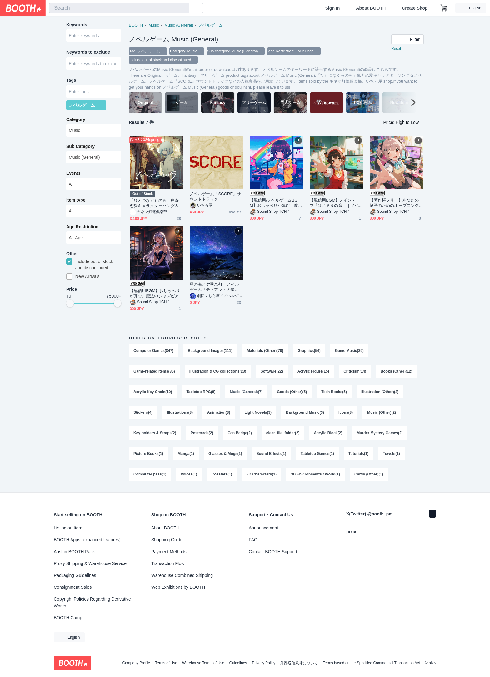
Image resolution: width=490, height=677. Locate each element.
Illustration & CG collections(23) (217, 371)
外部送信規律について (299, 663)
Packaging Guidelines (75, 575)
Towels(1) (391, 453)
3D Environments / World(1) (315, 474)
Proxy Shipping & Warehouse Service (90, 563)
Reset (396, 48)
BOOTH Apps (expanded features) (87, 539)
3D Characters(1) (262, 474)
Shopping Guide (166, 539)
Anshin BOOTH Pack (74, 551)
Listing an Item (68, 527)
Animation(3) (218, 412)
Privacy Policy (263, 663)
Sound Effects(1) (271, 453)
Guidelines (238, 663)
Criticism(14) (354, 371)
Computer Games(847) (153, 350)
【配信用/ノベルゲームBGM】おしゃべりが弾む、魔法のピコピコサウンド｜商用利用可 (276, 203)
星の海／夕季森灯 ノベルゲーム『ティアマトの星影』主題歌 (214, 287)
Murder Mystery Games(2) (379, 433)
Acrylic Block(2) (328, 433)
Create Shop (415, 8)
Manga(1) (186, 453)
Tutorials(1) (358, 453)
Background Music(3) (305, 412)
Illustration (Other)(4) (379, 392)
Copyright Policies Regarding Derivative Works (92, 602)
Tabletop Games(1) (317, 453)
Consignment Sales (73, 587)
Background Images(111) (210, 350)
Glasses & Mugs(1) (225, 453)
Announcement (263, 527)
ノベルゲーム (210, 25)
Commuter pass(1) (149, 474)
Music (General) (178, 25)
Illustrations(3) (180, 412)
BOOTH (136, 25)
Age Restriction (82, 227)
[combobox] (119, 8)
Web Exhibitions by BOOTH (178, 587)
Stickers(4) (142, 412)
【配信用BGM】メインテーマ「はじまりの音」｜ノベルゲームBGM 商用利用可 (335, 203)
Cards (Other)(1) (368, 474)
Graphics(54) (309, 350)
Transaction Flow (167, 563)
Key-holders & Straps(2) (154, 433)
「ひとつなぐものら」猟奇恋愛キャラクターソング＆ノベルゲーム (154, 203)
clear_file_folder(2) (283, 433)
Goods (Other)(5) (292, 392)
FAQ (253, 539)
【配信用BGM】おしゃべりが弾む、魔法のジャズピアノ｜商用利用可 (155, 293)
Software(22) (272, 371)
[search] (183, 8)
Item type (75, 200)
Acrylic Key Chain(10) (152, 392)
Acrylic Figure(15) (313, 371)
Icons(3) (345, 412)
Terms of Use (166, 663)
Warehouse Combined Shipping (182, 575)
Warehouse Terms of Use (203, 663)
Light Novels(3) (258, 412)
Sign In (332, 8)
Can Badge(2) (240, 433)
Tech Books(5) (334, 392)
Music (153, 25)
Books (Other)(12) (396, 371)
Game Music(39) (349, 350)
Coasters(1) (222, 474)
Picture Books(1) (148, 453)
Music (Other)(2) (381, 412)
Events (73, 173)
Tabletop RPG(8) (200, 392)
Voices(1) (189, 474)
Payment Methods (169, 551)
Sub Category (80, 146)
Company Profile (136, 663)
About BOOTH (371, 8)
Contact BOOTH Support (273, 551)
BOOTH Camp (68, 617)
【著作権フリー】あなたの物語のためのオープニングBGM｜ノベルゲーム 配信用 (396, 203)
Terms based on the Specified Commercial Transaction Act (371, 663)
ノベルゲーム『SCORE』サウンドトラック (215, 197)
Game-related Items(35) (154, 371)
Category (75, 119)
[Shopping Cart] (444, 8)
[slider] (70, 303)
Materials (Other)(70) (265, 350)
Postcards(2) (202, 433)
